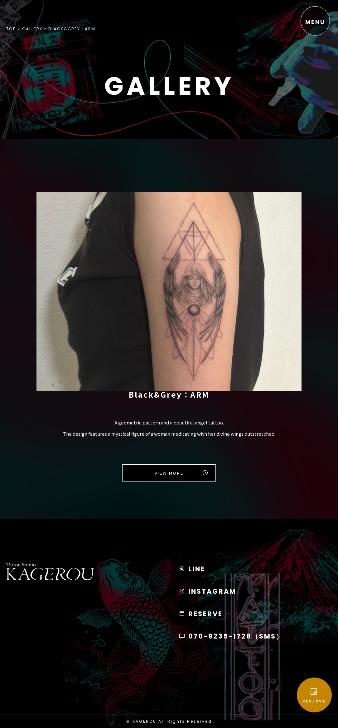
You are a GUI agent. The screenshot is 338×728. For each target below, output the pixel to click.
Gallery (32, 29)
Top (11, 29)
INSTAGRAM (207, 591)
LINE (192, 568)
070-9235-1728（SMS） (231, 636)
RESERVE (313, 694)
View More (169, 473)
